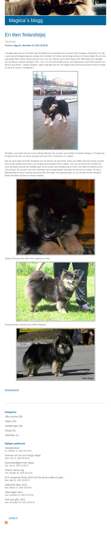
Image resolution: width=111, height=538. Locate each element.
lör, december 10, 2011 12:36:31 (33, 45)
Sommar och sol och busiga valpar (23, 456)
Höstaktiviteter (18, 449)
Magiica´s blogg (26, 20)
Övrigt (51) (10, 430)
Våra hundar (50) (14, 416)
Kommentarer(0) (12, 390)
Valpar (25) (10, 421)
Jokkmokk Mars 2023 (18, 486)
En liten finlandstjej (25, 34)
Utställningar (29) (14, 426)
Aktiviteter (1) (12, 435)
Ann (16, 45)
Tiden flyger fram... (19, 493)
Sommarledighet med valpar (19, 464)
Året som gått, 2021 (20, 500)
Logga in (13, 517)
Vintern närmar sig (18, 471)
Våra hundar (10, 41)
